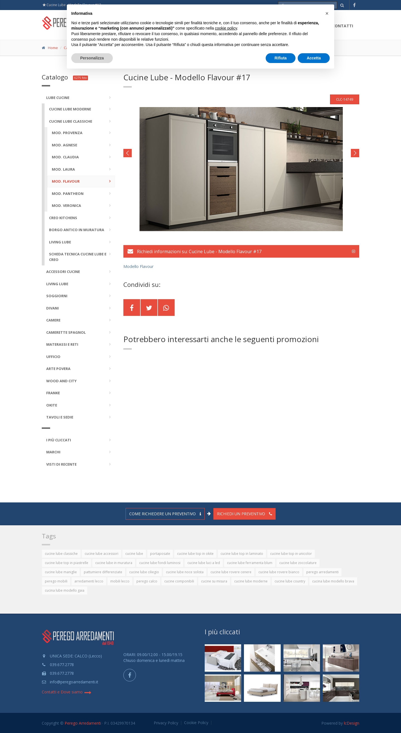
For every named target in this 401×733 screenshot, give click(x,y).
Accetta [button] (314, 58)
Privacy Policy (166, 723)
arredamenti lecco (88, 581)
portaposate (160, 553)
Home (53, 47)
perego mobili (56, 581)
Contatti (342, 25)
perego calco (146, 581)
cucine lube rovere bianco (278, 572)
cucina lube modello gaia (64, 590)
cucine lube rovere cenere (231, 572)
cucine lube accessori (101, 553)
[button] (326, 13)
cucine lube (134, 553)
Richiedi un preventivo (244, 513)
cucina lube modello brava (333, 581)
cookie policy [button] (226, 28)
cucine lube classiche (61, 553)
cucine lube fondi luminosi (159, 562)
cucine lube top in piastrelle (66, 562)
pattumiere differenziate (103, 572)
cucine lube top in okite (195, 553)
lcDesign (351, 723)
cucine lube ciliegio (144, 572)
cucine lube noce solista (185, 572)
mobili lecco (119, 581)
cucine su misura (214, 581)
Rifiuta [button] (281, 58)
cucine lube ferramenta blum (249, 562)
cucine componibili (179, 581)
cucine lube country (290, 581)
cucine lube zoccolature (298, 562)
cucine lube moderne (251, 581)
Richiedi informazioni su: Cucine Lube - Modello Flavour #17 (194, 251)
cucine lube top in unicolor (291, 553)
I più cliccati (222, 631)
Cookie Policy (196, 723)
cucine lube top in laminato (242, 553)
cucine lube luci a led (203, 562)
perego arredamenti (322, 572)
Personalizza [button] (92, 58)
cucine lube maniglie (61, 572)
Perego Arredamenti (83, 723)
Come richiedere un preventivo (165, 513)
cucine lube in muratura (113, 562)
